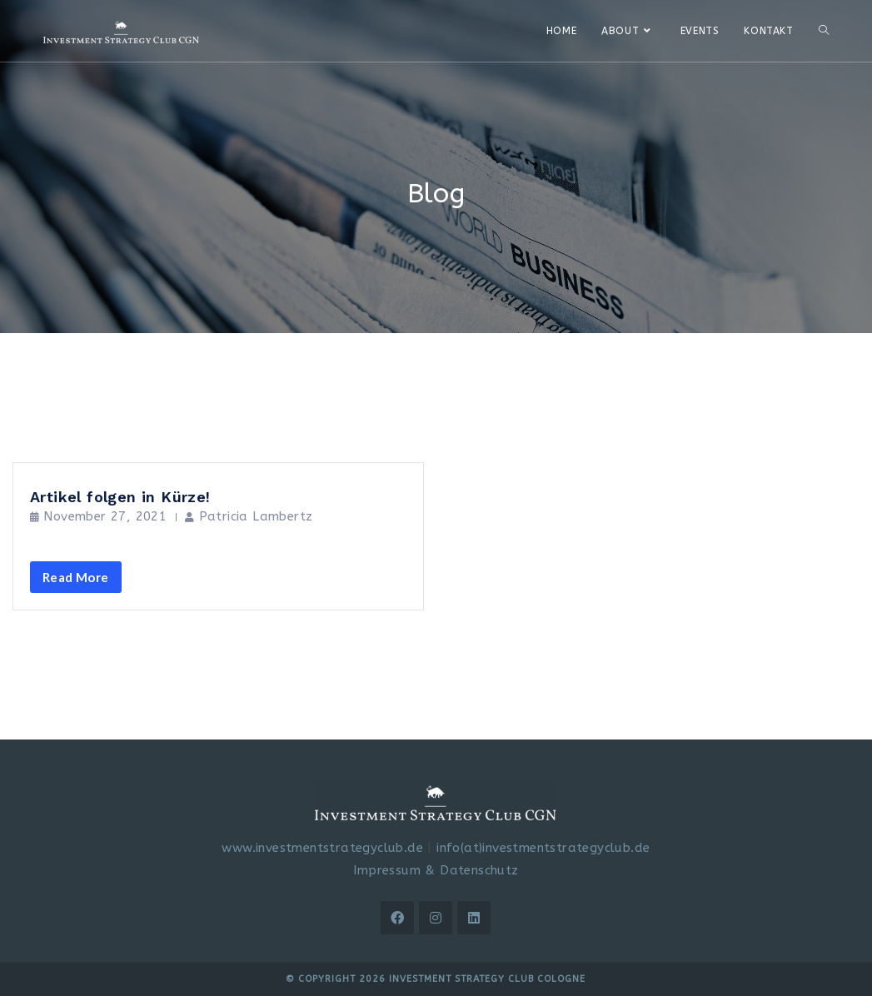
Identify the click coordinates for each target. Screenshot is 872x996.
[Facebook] (397, 917)
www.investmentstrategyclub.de (322, 847)
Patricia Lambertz (256, 516)
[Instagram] (435, 917)
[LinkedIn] (474, 917)
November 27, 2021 (105, 516)
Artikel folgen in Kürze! (120, 496)
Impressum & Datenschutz (435, 870)
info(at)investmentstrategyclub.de (543, 847)
